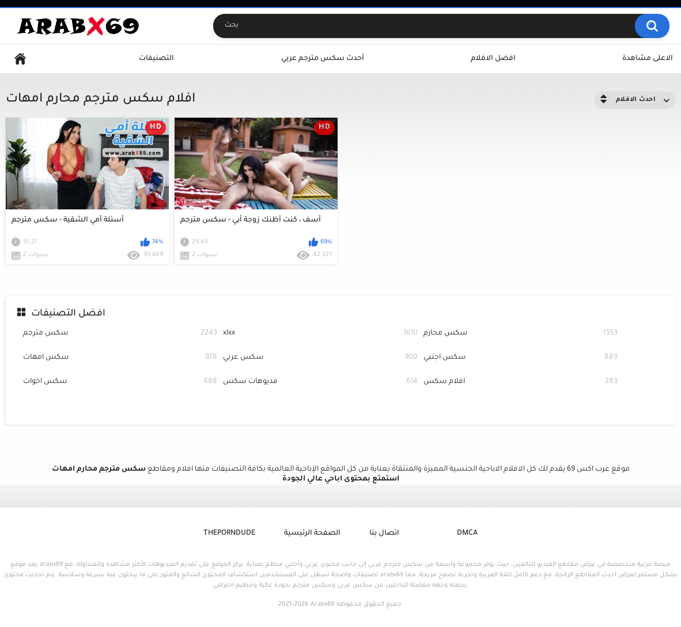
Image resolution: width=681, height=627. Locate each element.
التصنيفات (156, 59)
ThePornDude (229, 534)
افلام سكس (520, 382)
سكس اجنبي (520, 358)
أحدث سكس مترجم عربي (322, 59)
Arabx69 (322, 604)
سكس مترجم (120, 334)
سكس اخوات (120, 382)
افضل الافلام (493, 59)
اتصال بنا (384, 534)
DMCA (467, 534)
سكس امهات (120, 358)
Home (20, 59)
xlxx (320, 334)
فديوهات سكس (320, 382)
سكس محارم (520, 334)
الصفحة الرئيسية (312, 534)
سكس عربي (320, 358)
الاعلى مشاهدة (647, 59)
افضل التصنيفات (68, 314)
